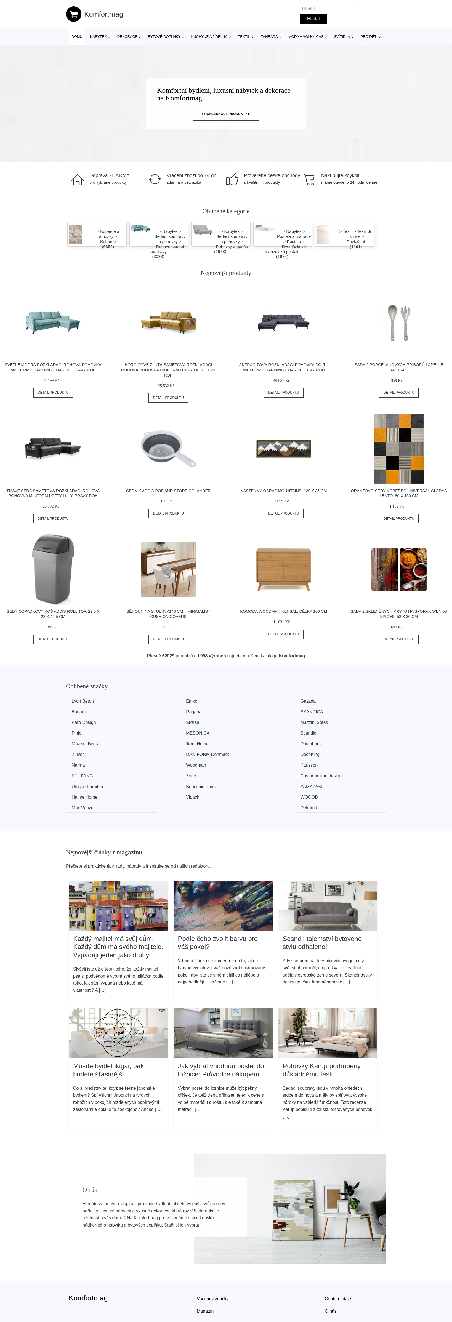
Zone (242, 753)
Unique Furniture (89, 763)
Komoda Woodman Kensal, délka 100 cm (283, 611)
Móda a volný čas (305, 36)
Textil (244, 36)
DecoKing (164, 742)
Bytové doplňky (164, 36)
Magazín (205, 1277)
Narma (243, 742)
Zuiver (325, 732)
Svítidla (342, 36)
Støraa (326, 711)
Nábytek (98, 36)
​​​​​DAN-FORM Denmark (94, 742)
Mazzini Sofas (86, 721)
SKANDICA (166, 711)
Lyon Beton (84, 701)
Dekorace (127, 36)
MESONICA (248, 721)
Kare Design (249, 711)
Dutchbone (247, 732)
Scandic (327, 721)
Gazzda (244, 701)
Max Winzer (248, 773)
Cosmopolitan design (339, 753)
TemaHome (166, 732)
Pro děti (368, 36)
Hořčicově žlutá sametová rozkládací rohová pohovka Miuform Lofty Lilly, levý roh (168, 370)
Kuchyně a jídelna (209, 36)
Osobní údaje (338, 1264)
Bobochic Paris (170, 763)
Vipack (79, 773)
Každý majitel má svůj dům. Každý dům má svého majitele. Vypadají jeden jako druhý (118, 912)
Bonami (326, 701)
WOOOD (164, 773)
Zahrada (269, 36)
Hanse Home (332, 763)
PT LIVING (165, 753)
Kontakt (332, 1289)
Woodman (329, 742)
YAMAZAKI (248, 763)
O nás (331, 1277)
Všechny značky (213, 1264)
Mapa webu (208, 1289)
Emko (160, 701)
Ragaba (80, 711)
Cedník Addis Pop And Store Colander (168, 491)
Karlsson (81, 753)
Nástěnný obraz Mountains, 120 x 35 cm (283, 491)
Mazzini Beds (86, 732)
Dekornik (328, 773)
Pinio (160, 721)
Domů (77, 36)
